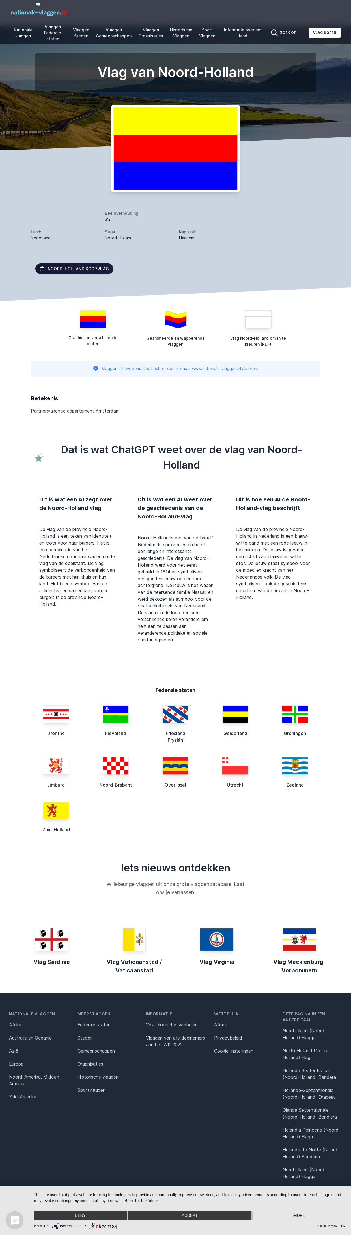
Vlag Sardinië (51, 961)
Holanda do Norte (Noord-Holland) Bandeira (311, 1153)
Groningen (295, 733)
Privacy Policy (336, 1225)
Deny (80, 1215)
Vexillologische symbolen (172, 1025)
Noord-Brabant (116, 785)
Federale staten (94, 1025)
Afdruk (221, 1025)
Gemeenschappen (96, 1051)
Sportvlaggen (91, 1090)
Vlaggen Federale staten (52, 32)
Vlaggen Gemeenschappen (114, 32)
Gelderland (235, 733)
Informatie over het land (243, 32)
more (299, 1215)
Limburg (56, 785)
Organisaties (90, 1064)
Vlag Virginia (216, 961)
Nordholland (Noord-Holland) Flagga (304, 1173)
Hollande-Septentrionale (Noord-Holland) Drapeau (309, 1093)
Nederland (41, 237)
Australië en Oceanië (30, 1038)
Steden (85, 1038)
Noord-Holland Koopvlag (74, 268)
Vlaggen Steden (81, 32)
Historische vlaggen (98, 1077)
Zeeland (295, 785)
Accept (189, 1215)
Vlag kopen (324, 33)
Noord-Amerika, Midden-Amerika (35, 1080)
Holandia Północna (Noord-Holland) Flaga (312, 1133)
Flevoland (115, 733)
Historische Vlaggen (181, 32)
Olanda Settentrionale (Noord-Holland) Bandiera (310, 1113)
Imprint (321, 1225)
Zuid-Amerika (22, 1097)
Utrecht (235, 785)
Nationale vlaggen (23, 32)
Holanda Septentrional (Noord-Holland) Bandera (309, 1074)
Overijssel (175, 785)
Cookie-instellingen (233, 1051)
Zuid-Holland (56, 829)
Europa (16, 1064)
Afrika (15, 1025)
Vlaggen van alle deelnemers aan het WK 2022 (175, 1041)
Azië (13, 1051)
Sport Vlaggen (207, 32)
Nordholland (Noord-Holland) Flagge (304, 1034)
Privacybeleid (228, 1038)
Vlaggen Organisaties (150, 32)
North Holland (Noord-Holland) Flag (307, 1054)
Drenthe (56, 733)
